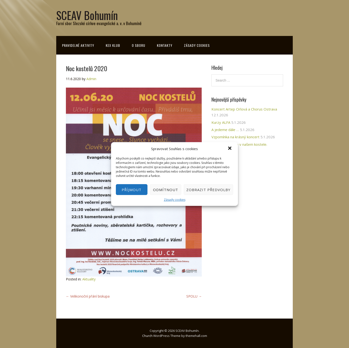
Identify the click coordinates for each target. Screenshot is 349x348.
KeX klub (113, 45)
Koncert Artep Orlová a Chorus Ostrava (244, 109)
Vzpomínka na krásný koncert (235, 136)
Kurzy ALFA (220, 122)
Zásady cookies (174, 200)
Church (147, 336)
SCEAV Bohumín (87, 15)
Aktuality (89, 279)
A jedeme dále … (225, 129)
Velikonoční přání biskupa (88, 296)
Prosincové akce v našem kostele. (239, 144)
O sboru (138, 45)
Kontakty (164, 45)
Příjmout (131, 189)
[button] (230, 149)
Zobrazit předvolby (208, 189)
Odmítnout (165, 189)
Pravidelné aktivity (78, 45)
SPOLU (194, 296)
